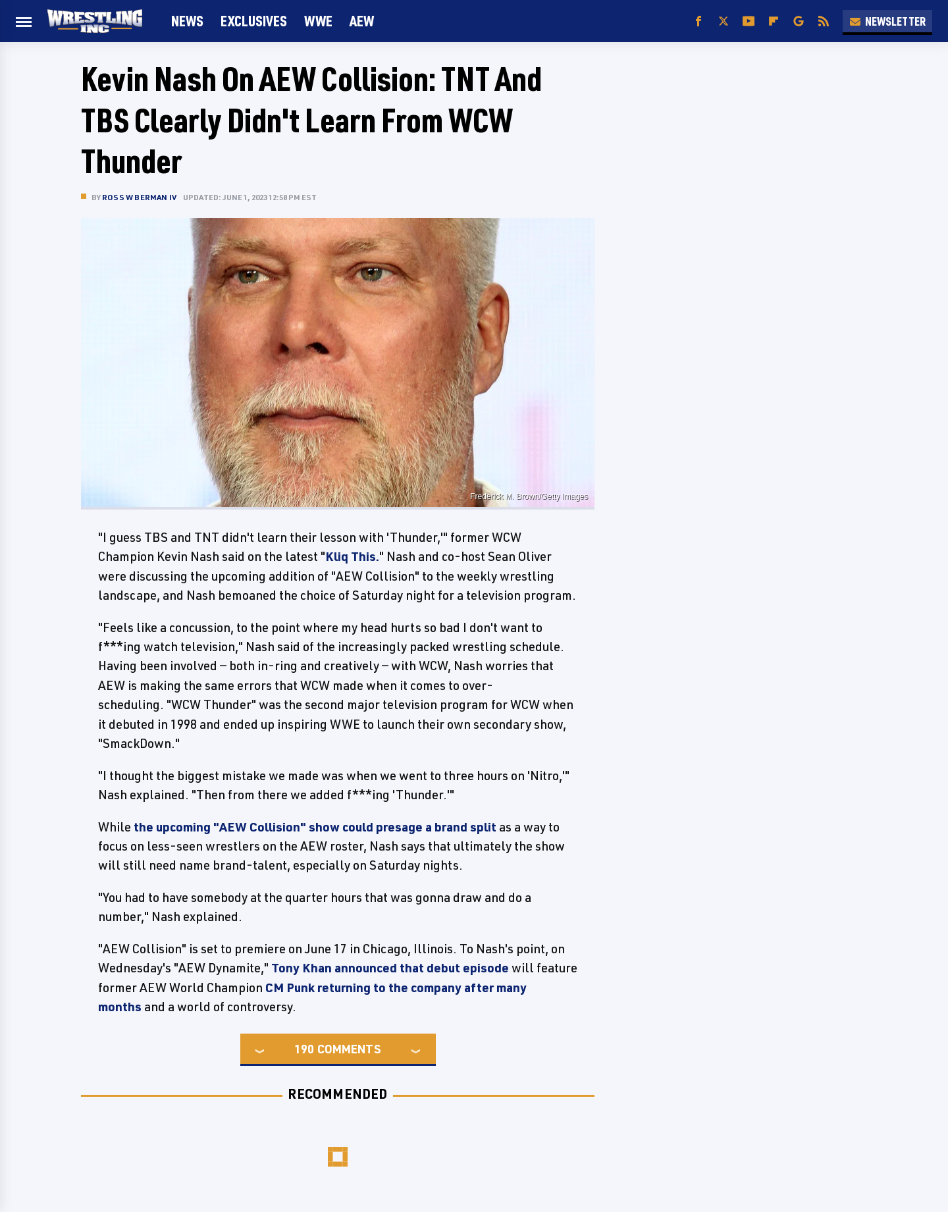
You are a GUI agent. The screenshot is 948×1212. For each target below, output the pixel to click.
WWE (318, 21)
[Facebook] (698, 21)
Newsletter (887, 21)
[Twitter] (723, 21)
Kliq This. (352, 556)
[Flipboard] (773, 21)
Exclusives (254, 21)
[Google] (798, 21)
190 (304, 1048)
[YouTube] (748, 21)
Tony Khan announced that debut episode (390, 968)
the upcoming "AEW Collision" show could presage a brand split (315, 827)
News (187, 21)
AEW (362, 21)
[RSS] (824, 21)
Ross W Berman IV (139, 197)
